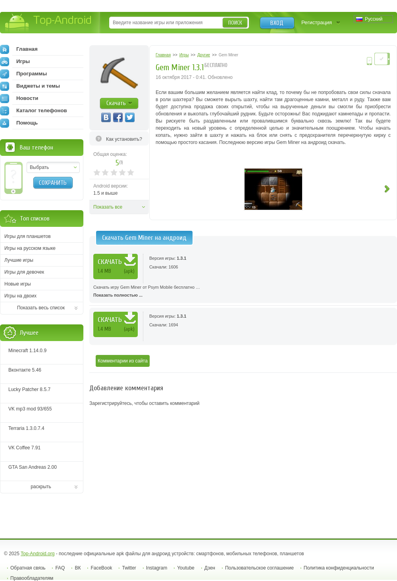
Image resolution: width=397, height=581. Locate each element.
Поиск (235, 22)
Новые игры (17, 284)
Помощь (19, 123)
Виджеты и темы (30, 86)
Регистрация (316, 22)
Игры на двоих (20, 296)
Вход (276, 23)
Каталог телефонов (33, 111)
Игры (15, 61)
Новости (19, 98)
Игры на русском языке (30, 248)
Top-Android (48, 23)
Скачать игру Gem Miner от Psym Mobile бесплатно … (243, 292)
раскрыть (41, 486)
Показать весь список (41, 308)
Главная (19, 49)
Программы (23, 74)
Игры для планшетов (27, 236)
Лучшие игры (18, 260)
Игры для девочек (24, 272)
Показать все (107, 207)
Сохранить (53, 182)
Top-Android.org (37, 553)
